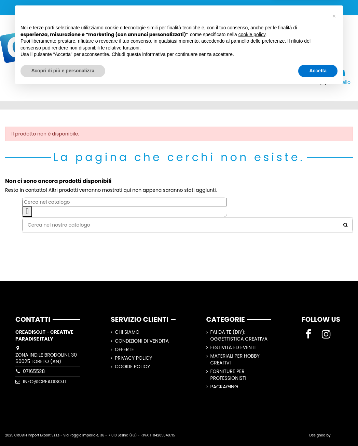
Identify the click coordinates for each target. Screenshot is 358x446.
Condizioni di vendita (142, 341)
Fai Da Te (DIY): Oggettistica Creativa (239, 335)
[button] (334, 373)
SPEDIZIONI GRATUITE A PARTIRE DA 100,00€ (179, 7)
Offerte (124, 349)
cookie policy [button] (251, 391)
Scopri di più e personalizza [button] (62, 427)
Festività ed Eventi (233, 347)
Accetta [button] (318, 427)
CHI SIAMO (127, 332)
